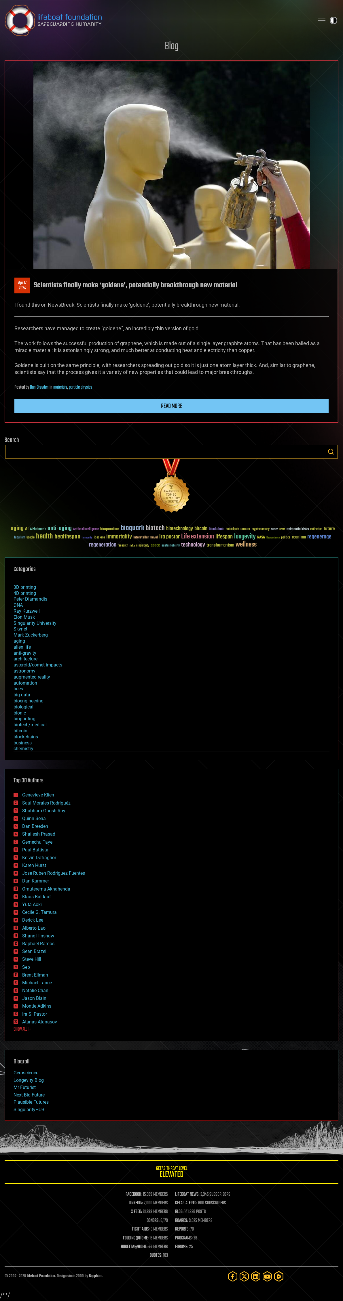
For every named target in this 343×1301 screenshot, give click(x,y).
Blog (172, 46)
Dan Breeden (39, 387)
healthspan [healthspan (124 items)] (67, 536)
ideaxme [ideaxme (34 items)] (99, 538)
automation (25, 683)
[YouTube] (267, 1276)
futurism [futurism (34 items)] (19, 538)
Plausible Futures (31, 1102)
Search (331, 451)
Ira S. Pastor (34, 1014)
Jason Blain (34, 998)
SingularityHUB (29, 1109)
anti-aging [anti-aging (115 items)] (60, 528)
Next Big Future (29, 1095)
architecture (25, 659)
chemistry (23, 748)
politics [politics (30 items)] (285, 538)
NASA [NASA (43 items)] (261, 537)
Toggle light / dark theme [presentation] (333, 20)
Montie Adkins (36, 1006)
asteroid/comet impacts (38, 665)
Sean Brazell (35, 951)
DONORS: (153, 1220)
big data (22, 695)
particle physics (80, 387)
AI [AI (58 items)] (27, 529)
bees (18, 688)
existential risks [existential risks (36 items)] (298, 529)
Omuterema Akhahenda (46, 889)
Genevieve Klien (38, 795)
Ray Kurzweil (27, 611)
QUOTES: (156, 1255)
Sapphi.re (95, 1276)
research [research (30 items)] (123, 546)
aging (19, 641)
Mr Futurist (25, 1087)
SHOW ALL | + (22, 1029)
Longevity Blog (29, 1080)
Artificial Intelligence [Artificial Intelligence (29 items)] (86, 529)
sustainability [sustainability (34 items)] (171, 546)
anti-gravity (25, 653)
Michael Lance (37, 982)
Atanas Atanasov (39, 1022)
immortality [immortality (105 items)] (119, 536)
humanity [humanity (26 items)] (87, 538)
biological (23, 707)
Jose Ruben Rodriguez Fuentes (53, 873)
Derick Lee (32, 920)
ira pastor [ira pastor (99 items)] (169, 537)
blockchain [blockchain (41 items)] (216, 529)
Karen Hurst (34, 865)
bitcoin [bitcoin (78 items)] (200, 529)
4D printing (25, 593)
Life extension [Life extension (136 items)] (197, 536)
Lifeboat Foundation (41, 1276)
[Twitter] (244, 1276)
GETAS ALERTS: (186, 1203)
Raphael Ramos (38, 943)
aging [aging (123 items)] (17, 528)
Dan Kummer (35, 881)
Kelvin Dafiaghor (39, 857)
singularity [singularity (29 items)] (142, 546)
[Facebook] (232, 1276)
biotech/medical (30, 724)
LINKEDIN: (136, 1203)
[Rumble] (278, 1276)
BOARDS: (181, 1220)
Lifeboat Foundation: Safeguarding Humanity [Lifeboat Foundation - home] (157, 20)
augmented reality (32, 677)
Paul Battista (35, 850)
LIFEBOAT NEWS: (187, 1194)
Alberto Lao (34, 928)
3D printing (25, 587)
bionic (20, 713)
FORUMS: (181, 1247)
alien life (22, 647)
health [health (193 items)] (44, 536)
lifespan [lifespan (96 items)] (224, 537)
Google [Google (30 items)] (30, 538)
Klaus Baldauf (36, 896)
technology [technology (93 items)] (193, 545)
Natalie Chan (35, 990)
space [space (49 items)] (155, 545)
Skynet (20, 629)
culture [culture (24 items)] (274, 529)
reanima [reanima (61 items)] (299, 537)
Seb (26, 967)
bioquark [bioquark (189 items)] (132, 528)
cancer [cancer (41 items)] (245, 529)
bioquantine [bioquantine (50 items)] (109, 528)
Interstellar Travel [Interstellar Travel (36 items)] (145, 538)
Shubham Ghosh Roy (43, 810)
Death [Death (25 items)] (282, 529)
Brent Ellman (35, 975)
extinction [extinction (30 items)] (316, 529)
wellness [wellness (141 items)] (246, 545)
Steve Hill (31, 959)
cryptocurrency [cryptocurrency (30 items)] (261, 529)
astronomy (24, 671)
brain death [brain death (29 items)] (232, 529)
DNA (18, 605)
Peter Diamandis (30, 599)
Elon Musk (24, 617)
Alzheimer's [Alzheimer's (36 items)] (38, 529)
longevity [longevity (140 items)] (245, 536)
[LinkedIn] (255, 1276)
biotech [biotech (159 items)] (155, 528)
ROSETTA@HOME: (134, 1247)
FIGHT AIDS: (141, 1229)
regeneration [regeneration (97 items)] (102, 545)
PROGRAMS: (184, 1238)
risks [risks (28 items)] (132, 545)
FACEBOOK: (134, 1194)
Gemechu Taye (37, 842)
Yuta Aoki (32, 904)
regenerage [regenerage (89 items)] (319, 537)
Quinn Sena (34, 818)
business (23, 743)
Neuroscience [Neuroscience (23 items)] (273, 538)
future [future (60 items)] (329, 529)
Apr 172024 (22, 285)
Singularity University (35, 623)
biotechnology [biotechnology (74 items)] (179, 529)
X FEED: (136, 1212)
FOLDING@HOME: (136, 1238)
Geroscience (26, 1072)
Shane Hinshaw (38, 936)
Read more (171, 406)
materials (60, 387)
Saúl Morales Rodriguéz (46, 803)
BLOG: (179, 1212)
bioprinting (24, 718)
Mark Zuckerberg (31, 635)
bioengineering (28, 701)
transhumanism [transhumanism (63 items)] (220, 545)
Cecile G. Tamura (39, 912)
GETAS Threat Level (171, 1173)
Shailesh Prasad (38, 834)
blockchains (26, 737)
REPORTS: (182, 1229)
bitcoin (20, 730)
